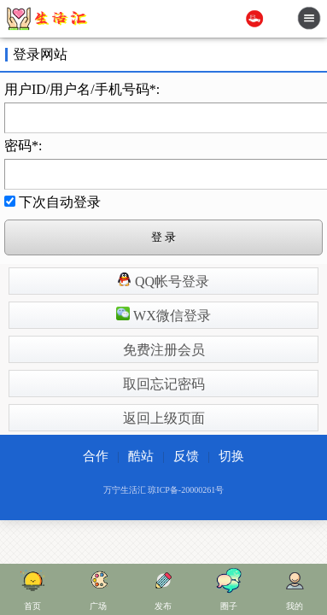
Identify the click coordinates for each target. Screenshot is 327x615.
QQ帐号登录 (163, 280)
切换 (231, 456)
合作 (95, 456)
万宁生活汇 (124, 490)
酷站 (141, 456)
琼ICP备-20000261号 (186, 490)
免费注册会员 (164, 350)
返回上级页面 (164, 418)
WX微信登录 (163, 315)
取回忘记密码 (164, 384)
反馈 (186, 456)
